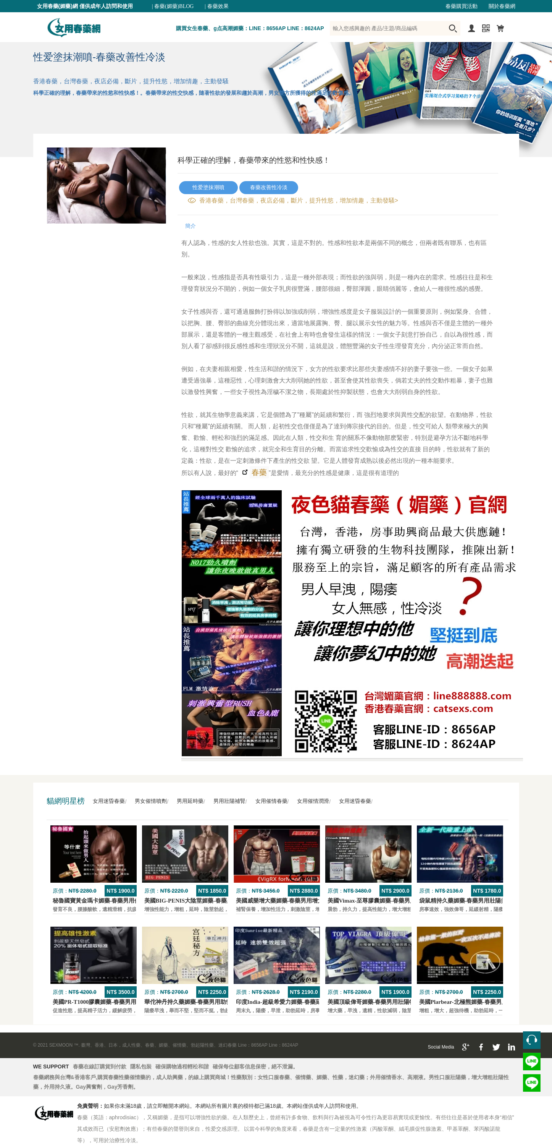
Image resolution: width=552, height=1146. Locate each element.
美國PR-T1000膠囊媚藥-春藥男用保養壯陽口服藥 (115, 1002)
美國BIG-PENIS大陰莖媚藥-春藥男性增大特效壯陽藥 (211, 901)
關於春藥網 (502, 6)
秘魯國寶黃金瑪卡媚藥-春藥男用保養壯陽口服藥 (114, 901)
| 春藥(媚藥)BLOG (173, 6)
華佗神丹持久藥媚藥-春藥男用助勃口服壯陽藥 (202, 1002)
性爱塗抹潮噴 (208, 187)
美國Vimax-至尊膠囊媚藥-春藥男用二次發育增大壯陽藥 (398, 901)
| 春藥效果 (216, 6)
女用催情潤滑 (313, 801)
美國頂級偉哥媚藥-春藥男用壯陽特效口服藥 (383, 1002)
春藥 (258, 472)
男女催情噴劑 (151, 801)
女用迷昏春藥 (109, 801)
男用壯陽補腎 (229, 801)
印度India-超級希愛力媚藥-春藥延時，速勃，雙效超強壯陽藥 (313, 1002)
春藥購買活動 (461, 6)
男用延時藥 (190, 801)
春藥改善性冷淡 (268, 187)
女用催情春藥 (271, 801)
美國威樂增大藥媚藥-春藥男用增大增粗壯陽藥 (294, 901)
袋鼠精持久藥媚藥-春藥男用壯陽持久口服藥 (474, 901)
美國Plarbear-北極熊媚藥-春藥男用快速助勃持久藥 (483, 1002)
